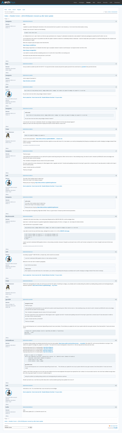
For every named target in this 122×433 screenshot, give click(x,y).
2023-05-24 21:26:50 (27, 75)
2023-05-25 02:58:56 (27, 216)
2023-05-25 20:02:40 (27, 385)
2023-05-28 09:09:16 (27, 407)
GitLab (99, 2)
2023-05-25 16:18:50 (27, 299)
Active (109, 11)
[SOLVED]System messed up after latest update (37, 16)
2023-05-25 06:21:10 (27, 251)
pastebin (84, 66)
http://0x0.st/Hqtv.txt (48, 350)
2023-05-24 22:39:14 (27, 175)
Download (117, 2)
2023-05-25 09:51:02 (27, 281)
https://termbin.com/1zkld (29, 81)
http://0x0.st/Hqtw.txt (48, 351)
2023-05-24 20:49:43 (27, 63)
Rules (9, 9)
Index (6, 9)
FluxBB (115, 427)
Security (105, 2)
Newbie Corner (15, 16)
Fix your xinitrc (58, 97)
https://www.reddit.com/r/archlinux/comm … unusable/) (72, 343)
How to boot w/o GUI (36, 97)
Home (75, 2)
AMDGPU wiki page (64, 231)
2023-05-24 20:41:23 (27, 21)
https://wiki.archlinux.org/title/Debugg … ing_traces (44, 285)
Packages (81, 2)
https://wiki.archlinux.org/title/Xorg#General (45, 182)
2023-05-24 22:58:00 (27, 197)
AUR (111, 2)
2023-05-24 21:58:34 (27, 129)
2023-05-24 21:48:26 (27, 87)
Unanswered (114, 11)
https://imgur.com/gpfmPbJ (29, 50)
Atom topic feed (113, 425)
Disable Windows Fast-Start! (48, 97)
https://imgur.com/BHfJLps (29, 45)
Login (23, 9)
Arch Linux (8, 2)
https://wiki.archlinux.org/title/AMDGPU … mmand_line (49, 138)
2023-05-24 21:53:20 (27, 108)
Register (19, 9)
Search (14, 9)
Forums (88, 2)
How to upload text (27, 97)
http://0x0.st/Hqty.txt (48, 347)
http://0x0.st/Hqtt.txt (48, 348)
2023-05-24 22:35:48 (27, 151)
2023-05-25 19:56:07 (27, 340)
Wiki (94, 2)
